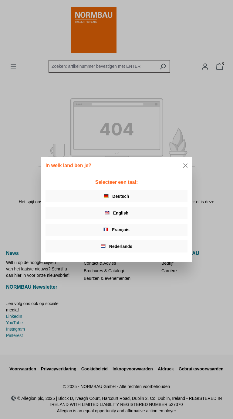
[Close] (185, 165)
